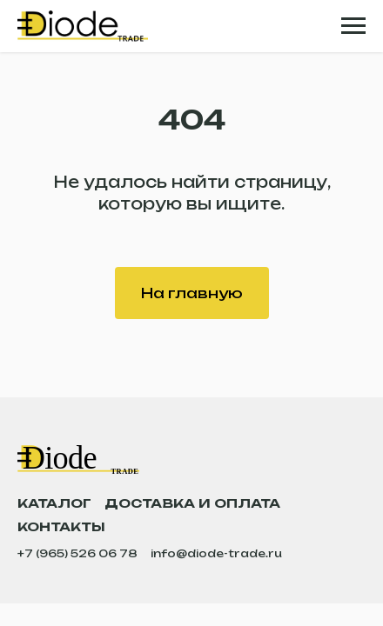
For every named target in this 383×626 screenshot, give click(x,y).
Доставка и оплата (192, 503)
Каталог (54, 503)
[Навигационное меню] (353, 26)
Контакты (61, 526)
